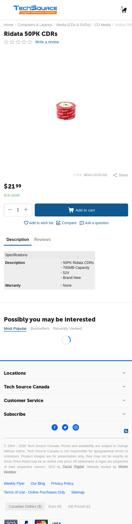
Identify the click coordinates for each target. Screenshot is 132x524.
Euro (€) (54, 506)
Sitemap (77, 492)
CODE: (78, 175)
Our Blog (38, 483)
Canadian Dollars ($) (25, 506)
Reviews (42, 239)
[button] (120, 175)
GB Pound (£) (79, 506)
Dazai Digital (73, 467)
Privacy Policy (62, 483)
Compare (66, 222)
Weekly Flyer (14, 483)
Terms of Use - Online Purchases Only (34, 492)
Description (17, 239)
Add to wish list (38, 222)
